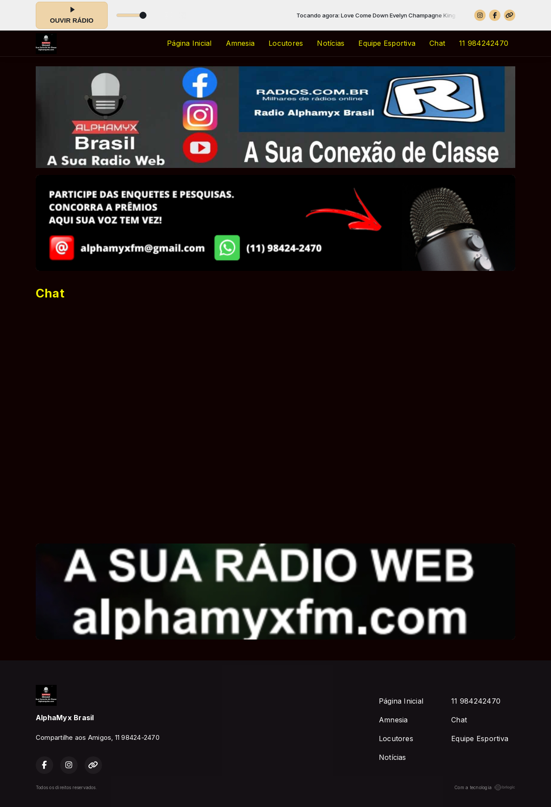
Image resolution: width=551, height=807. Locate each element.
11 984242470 (483, 43)
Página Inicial (189, 43)
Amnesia (240, 43)
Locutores (286, 43)
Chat (437, 43)
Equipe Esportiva (386, 43)
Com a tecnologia (484, 787)
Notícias (330, 43)
